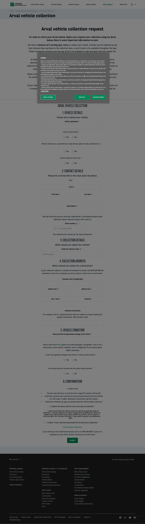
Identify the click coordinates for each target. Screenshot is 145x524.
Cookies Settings (48, 97)
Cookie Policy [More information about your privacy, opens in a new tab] (44, 91)
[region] (73, 77)
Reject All (82, 97)
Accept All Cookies (98, 97)
